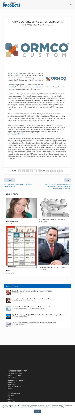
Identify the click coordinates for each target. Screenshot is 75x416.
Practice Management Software (27, 301)
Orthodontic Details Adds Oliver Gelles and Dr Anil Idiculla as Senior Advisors (35, 307)
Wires (40, 25)
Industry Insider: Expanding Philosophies (51, 219)
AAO (36, 116)
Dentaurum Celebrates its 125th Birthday (51, 267)
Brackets (34, 25)
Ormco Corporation (14, 73)
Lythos (12, 87)
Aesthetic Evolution (12, 221)
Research (21, 324)
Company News (23, 308)
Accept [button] (37, 411)
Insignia (37, 87)
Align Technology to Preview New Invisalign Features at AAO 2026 (32, 291)
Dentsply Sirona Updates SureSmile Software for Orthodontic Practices (34, 299)
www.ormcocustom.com (16, 134)
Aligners (21, 293)
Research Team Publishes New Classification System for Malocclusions (34, 323)
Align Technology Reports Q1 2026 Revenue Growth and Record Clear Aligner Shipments (39, 315)
